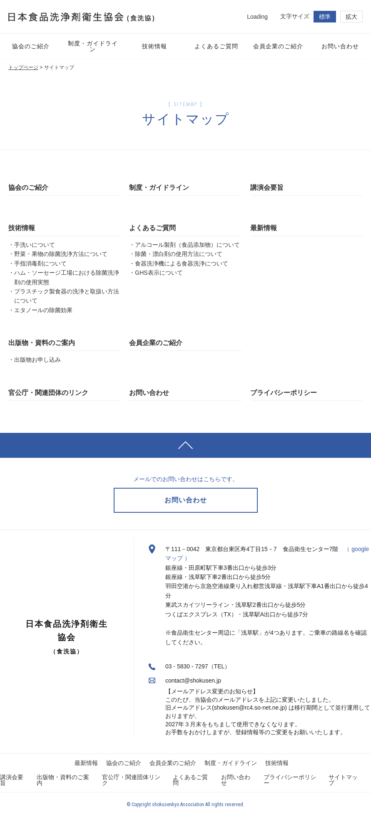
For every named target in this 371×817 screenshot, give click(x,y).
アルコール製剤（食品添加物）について (187, 244)
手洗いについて (34, 244)
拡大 (351, 16)
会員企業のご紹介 (155, 342)
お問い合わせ (149, 392)
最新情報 (263, 227)
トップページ (23, 67)
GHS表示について (158, 272)
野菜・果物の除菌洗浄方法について (60, 254)
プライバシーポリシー (283, 392)
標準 (325, 16)
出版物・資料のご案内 (41, 342)
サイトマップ (343, 780)
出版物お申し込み (37, 359)
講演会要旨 (267, 187)
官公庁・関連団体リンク (131, 780)
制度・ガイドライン (159, 187)
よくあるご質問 (152, 227)
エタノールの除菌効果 (43, 310)
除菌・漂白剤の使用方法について (178, 254)
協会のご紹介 (28, 187)
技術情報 (21, 227)
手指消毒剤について (40, 263)
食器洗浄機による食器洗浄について (181, 263)
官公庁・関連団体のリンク (48, 392)
